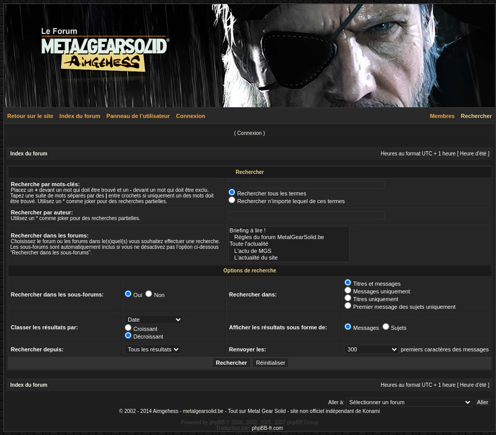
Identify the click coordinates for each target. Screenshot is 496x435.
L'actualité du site (289, 257)
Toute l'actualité (289, 244)
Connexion (190, 116)
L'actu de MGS (289, 251)
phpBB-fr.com (267, 428)
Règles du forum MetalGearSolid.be (289, 237)
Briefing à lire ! (289, 230)
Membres (442, 116)
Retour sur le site (30, 116)
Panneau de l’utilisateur (137, 116)
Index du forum (80, 116)
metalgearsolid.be (203, 411)
